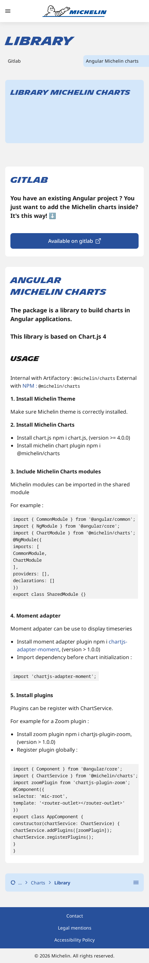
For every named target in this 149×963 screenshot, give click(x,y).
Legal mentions (74, 928)
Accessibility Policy (74, 940)
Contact (74, 916)
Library (62, 883)
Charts (38, 883)
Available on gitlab (70, 240)
